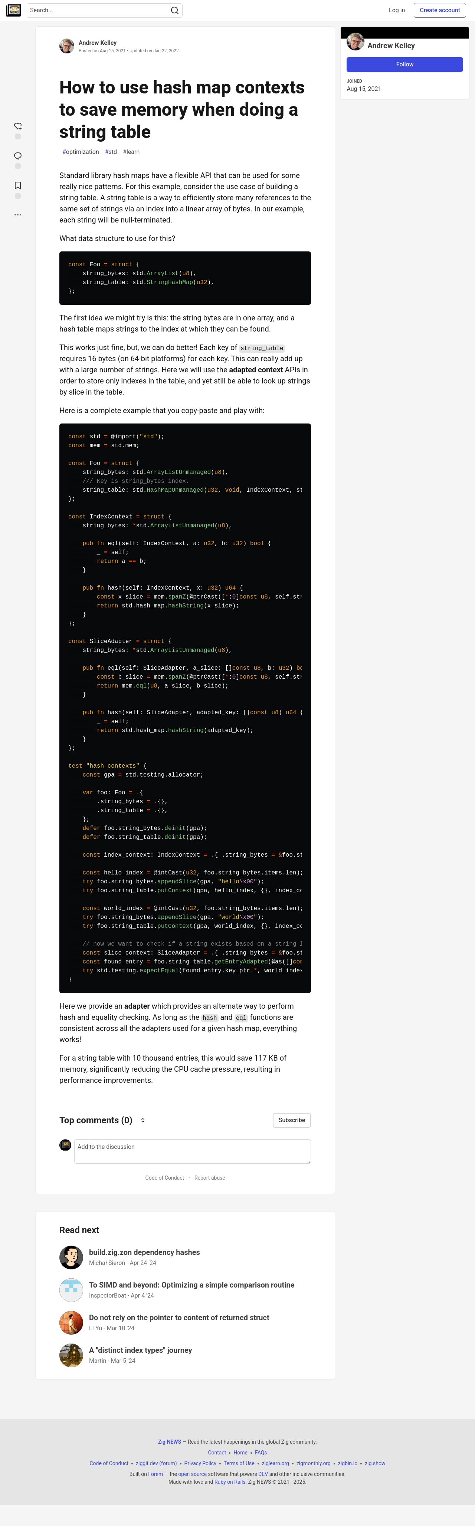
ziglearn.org (275, 1463)
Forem (155, 1474)
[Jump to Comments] (18, 160)
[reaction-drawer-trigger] (17, 130)
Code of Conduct (164, 1178)
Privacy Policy (200, 1463)
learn (131, 152)
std (111, 152)
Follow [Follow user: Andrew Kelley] (405, 64)
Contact (217, 1453)
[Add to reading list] (18, 189)
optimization (80, 152)
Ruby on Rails (230, 1482)
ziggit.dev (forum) (156, 1463)
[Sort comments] (142, 1120)
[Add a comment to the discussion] (193, 1151)
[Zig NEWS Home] (13, 10)
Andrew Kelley (98, 42)
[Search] (174, 10)
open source (192, 1474)
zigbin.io (347, 1463)
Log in (397, 10)
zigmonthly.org (314, 1463)
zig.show (375, 1463)
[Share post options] (17, 214)
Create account (440, 10)
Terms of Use (239, 1463)
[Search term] (105, 10)
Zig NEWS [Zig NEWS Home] (169, 1442)
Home (240, 1453)
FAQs (261, 1453)
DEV (263, 1474)
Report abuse (209, 1178)
